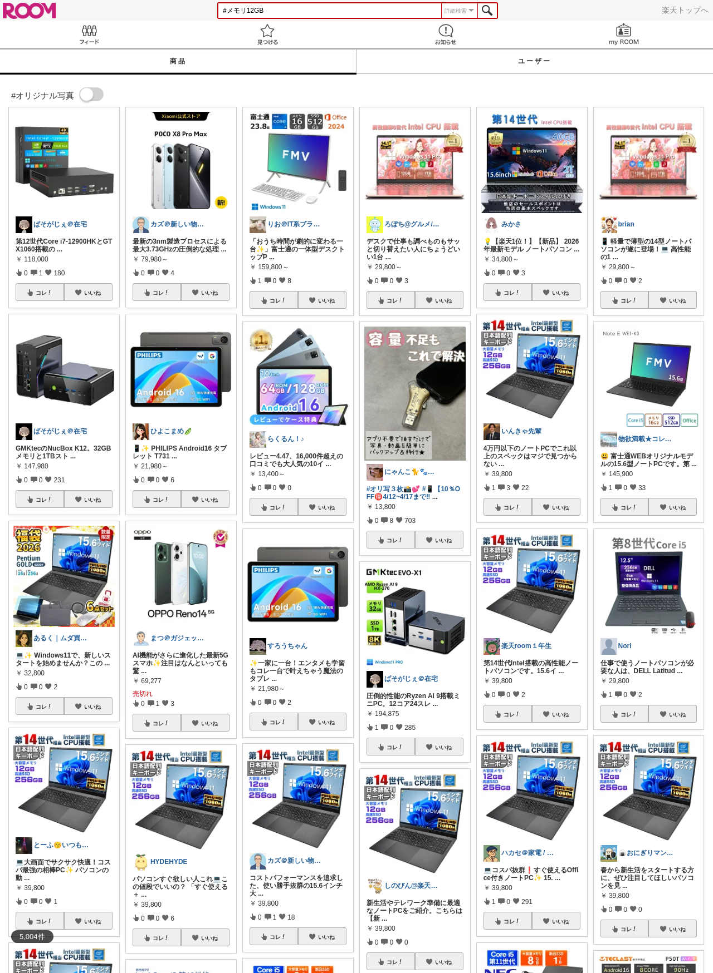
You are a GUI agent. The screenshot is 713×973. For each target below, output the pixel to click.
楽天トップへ (685, 10)
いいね (92, 292)
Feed (89, 34)
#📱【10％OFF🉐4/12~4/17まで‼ (413, 493)
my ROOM (624, 34)
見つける (267, 34)
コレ (44, 292)
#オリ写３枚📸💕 (394, 489)
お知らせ (445, 34)
